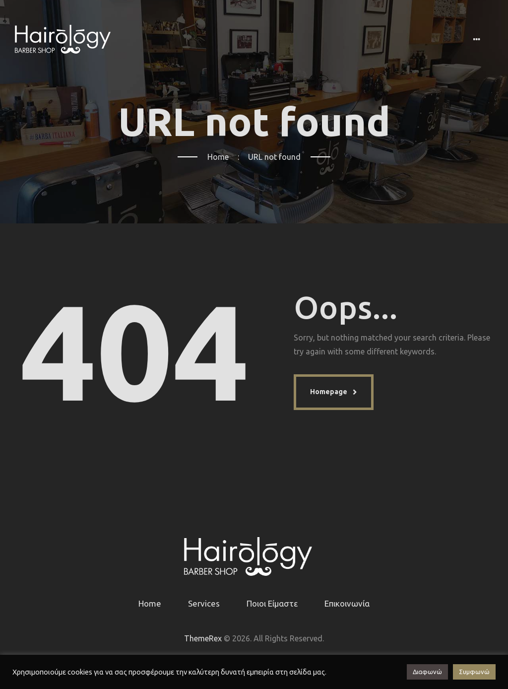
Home (218, 156)
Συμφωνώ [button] (474, 671)
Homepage (328, 392)
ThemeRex (203, 638)
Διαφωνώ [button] (427, 671)
